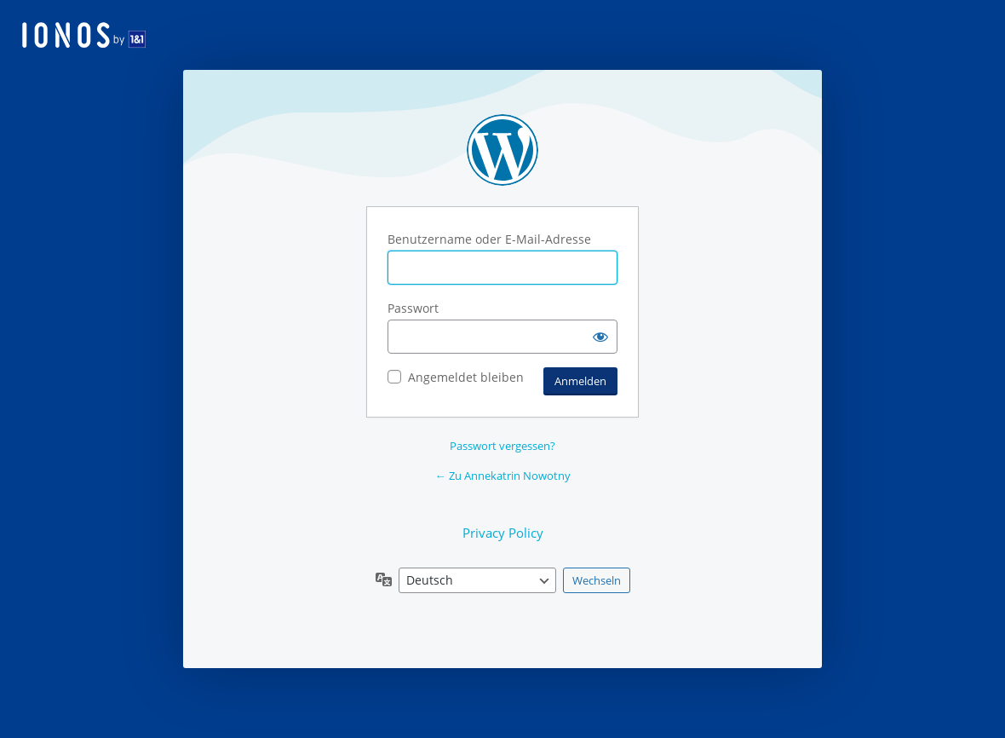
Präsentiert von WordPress (502, 150)
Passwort (413, 308)
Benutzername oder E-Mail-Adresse (489, 239)
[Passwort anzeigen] (600, 337)
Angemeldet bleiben (466, 377)
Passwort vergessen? (502, 445)
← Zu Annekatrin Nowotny (503, 475)
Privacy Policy (502, 532)
